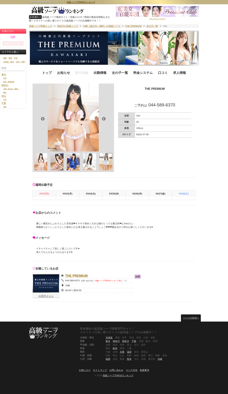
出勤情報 (100, 73)
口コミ (163, 73)
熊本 (129, 359)
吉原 (4, 78)
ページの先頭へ (191, 318)
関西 (10, 58)
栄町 (4, 107)
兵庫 (122, 352)
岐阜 (115, 348)
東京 (3, 74)
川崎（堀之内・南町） (11, 89)
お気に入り (85, 370)
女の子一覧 (120, 73)
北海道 (109, 337)
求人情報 (179, 73)
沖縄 (159, 359)
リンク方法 (131, 370)
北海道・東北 (8, 62)
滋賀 (129, 352)
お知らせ (63, 73)
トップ (47, 73)
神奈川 (4, 85)
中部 (16, 58)
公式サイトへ (46, 296)
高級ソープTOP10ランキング (81, 2)
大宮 (4, 100)
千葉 (3, 103)
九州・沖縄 (20, 62)
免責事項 (144, 370)
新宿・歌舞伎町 (8, 82)
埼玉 (3, 96)
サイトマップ (100, 370)
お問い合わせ (116, 370)
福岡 (108, 359)
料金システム (143, 73)
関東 (5, 58)
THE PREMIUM (76, 276)
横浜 (4, 92)
